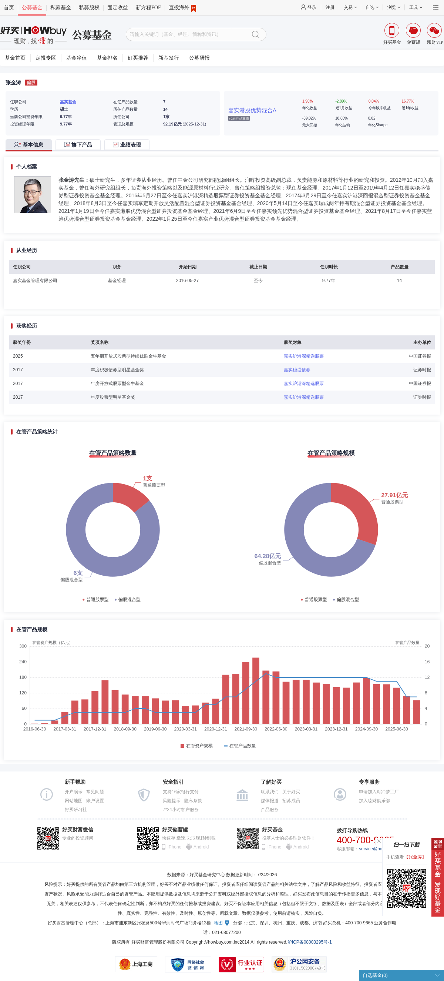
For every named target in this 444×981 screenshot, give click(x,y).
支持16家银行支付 (181, 791)
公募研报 (199, 58)
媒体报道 (270, 800)
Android (201, 847)
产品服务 (270, 809)
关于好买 (291, 791)
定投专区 (46, 58)
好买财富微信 (77, 830)
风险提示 (172, 800)
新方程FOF (148, 7)
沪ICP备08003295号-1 (309, 942)
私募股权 (89, 7)
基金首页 (15, 58)
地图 (218, 922)
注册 (330, 7)
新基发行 (168, 58)
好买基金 (272, 830)
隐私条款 (193, 800)
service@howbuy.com (380, 848)
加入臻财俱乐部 (374, 800)
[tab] (31, 145)
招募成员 (291, 800)
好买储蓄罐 (175, 830)
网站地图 (74, 800)
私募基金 (60, 7)
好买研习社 (76, 809)
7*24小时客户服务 (181, 809)
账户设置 (95, 800)
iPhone (174, 847)
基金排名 (107, 58)
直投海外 (182, 8)
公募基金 (32, 7)
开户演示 (74, 791)
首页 (9, 7)
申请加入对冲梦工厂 (379, 791)
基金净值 (76, 58)
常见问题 (95, 791)
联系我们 (270, 791)
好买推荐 (138, 58)
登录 (311, 7)
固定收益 (117, 7)
